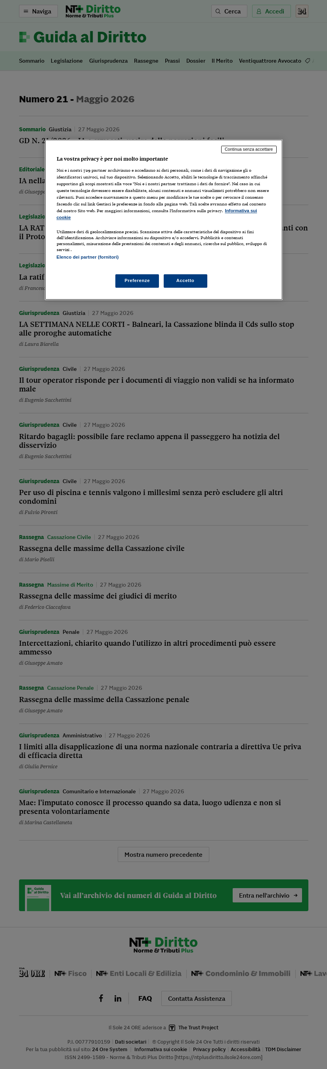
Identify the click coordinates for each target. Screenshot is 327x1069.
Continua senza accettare (249, 149)
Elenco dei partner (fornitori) (88, 257)
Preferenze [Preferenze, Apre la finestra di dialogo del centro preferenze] (137, 280)
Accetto (185, 280)
